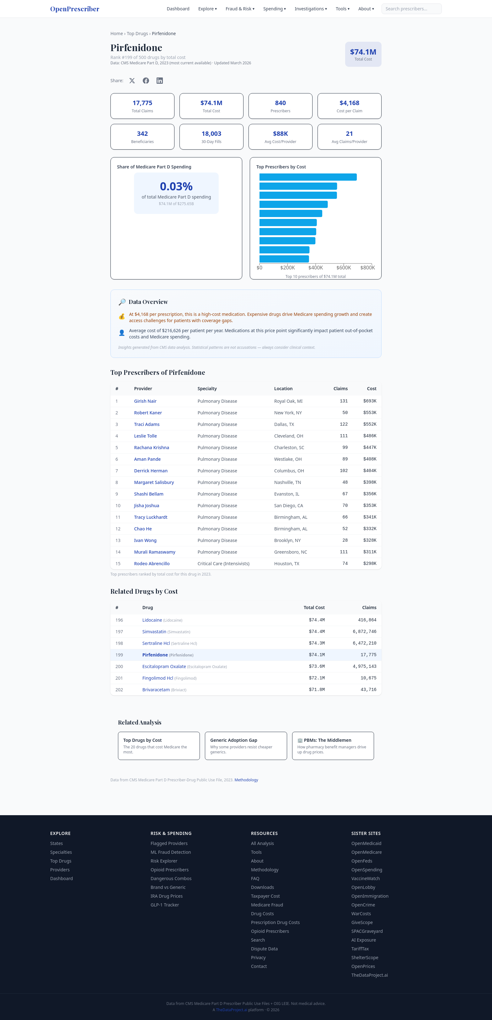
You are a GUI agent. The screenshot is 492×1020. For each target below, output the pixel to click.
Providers (60, 870)
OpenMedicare (366, 852)
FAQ (255, 878)
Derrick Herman (151, 471)
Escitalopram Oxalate (184, 666)
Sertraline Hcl (169, 643)
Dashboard (178, 9)
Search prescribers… (406, 9)
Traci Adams (146, 424)
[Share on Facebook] (146, 81)
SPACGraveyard (367, 931)
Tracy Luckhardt (150, 517)
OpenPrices (363, 966)
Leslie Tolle (145, 436)
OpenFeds (361, 861)
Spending (274, 9)
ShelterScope (364, 957)
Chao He (143, 529)
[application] (315, 223)
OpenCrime (363, 905)
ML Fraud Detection (171, 852)
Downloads (262, 887)
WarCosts (361, 913)
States (56, 843)
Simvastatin (166, 632)
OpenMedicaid (366, 843)
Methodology (246, 780)
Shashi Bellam (148, 494)
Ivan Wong (145, 540)
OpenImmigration (369, 896)
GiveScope (362, 922)
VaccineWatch (365, 878)
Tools (343, 9)
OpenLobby (363, 887)
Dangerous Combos (171, 878)
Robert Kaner (148, 413)
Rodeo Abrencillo (151, 563)
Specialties (61, 852)
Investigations (311, 9)
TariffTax (360, 949)
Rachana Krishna (151, 447)
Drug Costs (262, 913)
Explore (207, 9)
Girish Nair (145, 401)
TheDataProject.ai (369, 975)
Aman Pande (147, 459)
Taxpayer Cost (265, 896)
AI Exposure (363, 940)
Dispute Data (264, 949)
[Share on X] (132, 81)
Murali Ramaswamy (154, 552)
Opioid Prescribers (170, 870)
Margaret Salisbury (154, 482)
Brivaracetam (164, 690)
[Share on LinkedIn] (160, 81)
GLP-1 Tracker (165, 905)
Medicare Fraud (267, 905)
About (366, 9)
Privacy (258, 957)
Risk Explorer (164, 861)
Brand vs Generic (168, 887)
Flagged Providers (169, 843)
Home (116, 33)
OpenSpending (366, 870)
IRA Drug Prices (167, 896)
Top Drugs (137, 33)
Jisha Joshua (146, 505)
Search (258, 940)
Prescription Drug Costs (275, 922)
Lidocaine (162, 620)
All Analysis (262, 843)
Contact (259, 966)
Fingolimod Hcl (169, 678)
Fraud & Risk (240, 9)
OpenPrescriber (74, 8)
